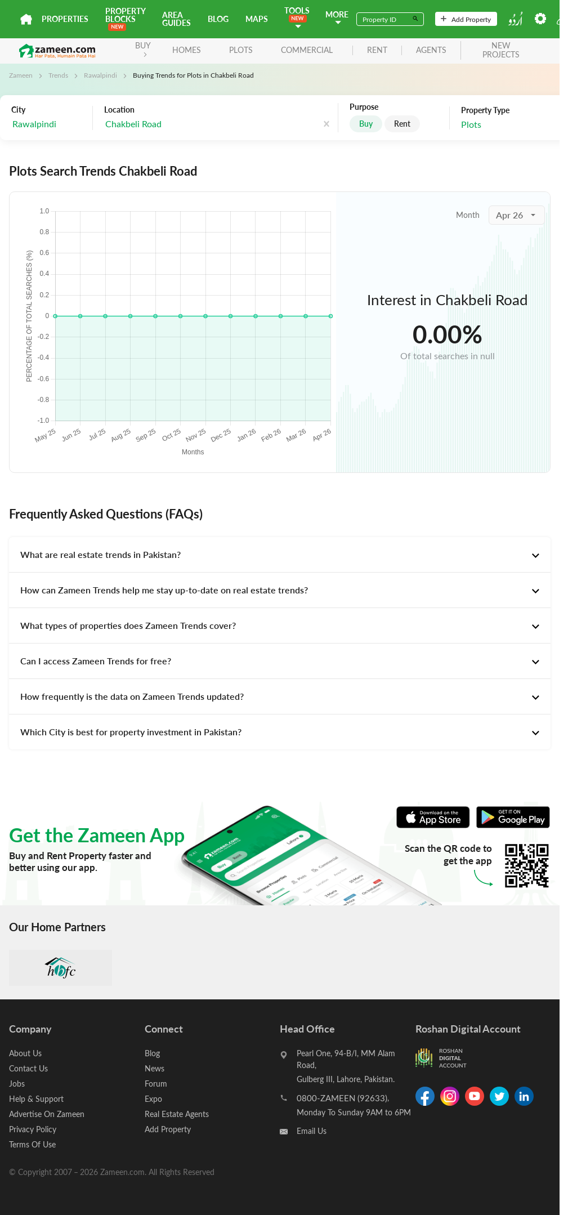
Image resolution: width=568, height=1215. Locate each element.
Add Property (466, 19)
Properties (65, 19)
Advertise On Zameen (46, 1114)
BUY (143, 48)
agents (431, 50)
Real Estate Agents (177, 1114)
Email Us (312, 1130)
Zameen (21, 74)
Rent (402, 123)
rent (377, 50)
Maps (256, 19)
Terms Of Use (32, 1144)
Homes (186, 49)
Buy (366, 123)
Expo (153, 1098)
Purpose (364, 107)
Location (119, 110)
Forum (156, 1083)
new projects (501, 50)
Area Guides (176, 19)
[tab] (280, 554)
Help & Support (36, 1098)
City (18, 110)
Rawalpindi (100, 74)
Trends (58, 74)
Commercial (307, 49)
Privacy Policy (32, 1129)
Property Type (485, 110)
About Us (25, 1053)
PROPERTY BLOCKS (125, 18)
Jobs (17, 1083)
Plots (241, 49)
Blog (218, 19)
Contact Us (28, 1068)
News (154, 1068)
